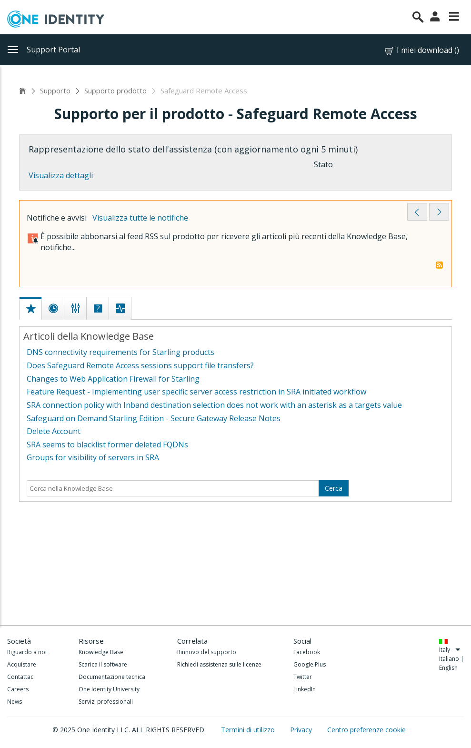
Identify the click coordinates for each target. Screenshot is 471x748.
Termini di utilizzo (249, 729)
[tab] (31, 298)
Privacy (302, 729)
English (448, 668)
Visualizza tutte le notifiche (140, 217)
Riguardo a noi (27, 652)
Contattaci (21, 677)
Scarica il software (103, 664)
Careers (18, 689)
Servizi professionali (106, 701)
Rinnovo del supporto (206, 652)
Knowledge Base (101, 652)
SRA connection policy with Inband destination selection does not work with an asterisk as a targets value (214, 405)
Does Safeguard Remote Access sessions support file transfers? (140, 365)
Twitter (302, 677)
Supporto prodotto (115, 90)
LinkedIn (304, 689)
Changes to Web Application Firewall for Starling (113, 379)
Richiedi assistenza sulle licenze (219, 664)
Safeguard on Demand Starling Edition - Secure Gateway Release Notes (154, 418)
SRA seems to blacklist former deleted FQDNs (107, 444)
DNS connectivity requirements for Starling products (120, 352)
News (14, 701)
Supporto (55, 90)
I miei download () (421, 50)
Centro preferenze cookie (366, 729)
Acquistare (21, 664)
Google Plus (309, 664)
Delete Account (53, 431)
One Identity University (109, 689)
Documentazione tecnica (112, 677)
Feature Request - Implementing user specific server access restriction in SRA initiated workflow (196, 391)
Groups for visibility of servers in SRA (93, 457)
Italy (450, 650)
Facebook (306, 652)
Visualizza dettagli (61, 175)
